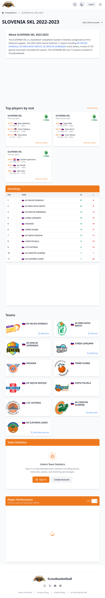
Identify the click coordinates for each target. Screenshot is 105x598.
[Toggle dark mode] (81, 4)
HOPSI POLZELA (83, 383)
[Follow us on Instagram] (44, 585)
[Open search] (74, 4)
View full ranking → (42, 143)
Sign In (41, 479)
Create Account (61, 479)
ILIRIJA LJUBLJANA (84, 343)
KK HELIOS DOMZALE (37, 323)
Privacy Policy (43, 592)
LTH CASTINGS (33, 402)
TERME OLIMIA (82, 363)
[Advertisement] (52, 80)
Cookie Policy (59, 592)
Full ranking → (93, 108)
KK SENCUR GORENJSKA (54, 46)
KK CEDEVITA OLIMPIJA (81, 403)
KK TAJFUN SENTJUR (36, 383)
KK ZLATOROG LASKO (37, 422)
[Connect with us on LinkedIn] (60, 585)
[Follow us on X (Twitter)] (50, 585)
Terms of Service (25, 592)
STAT (88, 501)
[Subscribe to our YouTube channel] (55, 585)
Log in (91, 4)
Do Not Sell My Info (78, 592)
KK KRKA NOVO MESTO (31, 46)
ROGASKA (31, 363)
